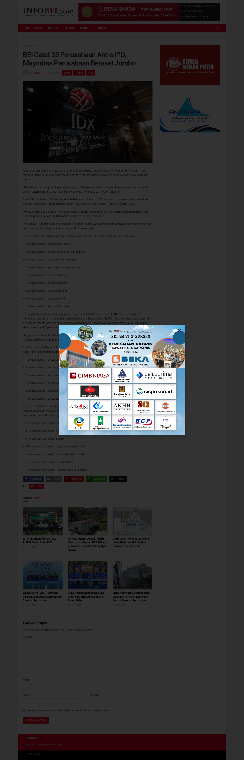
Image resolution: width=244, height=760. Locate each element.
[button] (179, 330)
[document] (122, 380)
